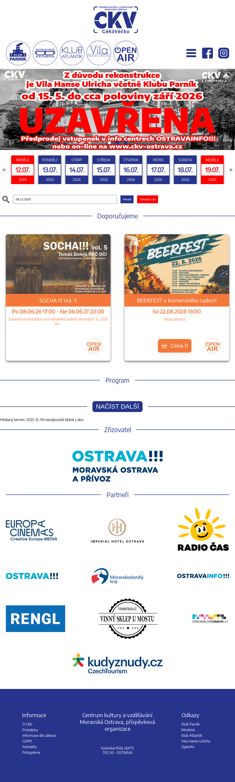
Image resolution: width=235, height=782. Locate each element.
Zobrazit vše (147, 199)
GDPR (27, 741)
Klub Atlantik (191, 735)
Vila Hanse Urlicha (195, 741)
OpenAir (188, 747)
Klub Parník (190, 724)
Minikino (188, 730)
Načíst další (117, 406)
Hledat (127, 199)
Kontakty (29, 747)
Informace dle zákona (39, 735)
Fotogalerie (31, 752)
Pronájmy (30, 730)
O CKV (27, 724)
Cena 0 (174, 346)
